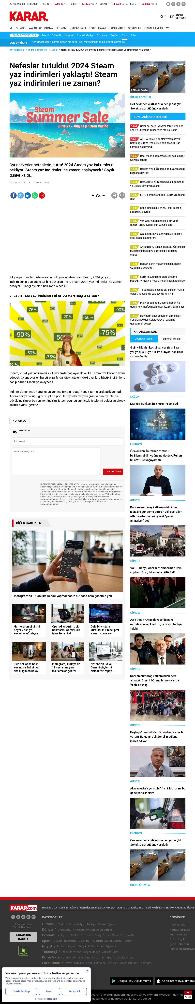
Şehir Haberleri (179, 944)
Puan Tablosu (178, 934)
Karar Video (117, 28)
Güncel (21, 28)
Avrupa (90, 930)
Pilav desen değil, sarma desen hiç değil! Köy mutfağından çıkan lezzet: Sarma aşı (78, 42)
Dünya (48, 28)
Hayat (102, 28)
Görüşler (134, 28)
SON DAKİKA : (18, 42)
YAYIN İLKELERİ (88, 907)
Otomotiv (86, 935)
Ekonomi (61, 28)
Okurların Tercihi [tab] (144, 338)
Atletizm (97, 941)
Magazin (71, 946)
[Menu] (166, 28)
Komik (100, 957)
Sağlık (83, 946)
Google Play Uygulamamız (134, 981)
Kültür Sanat (96, 946)
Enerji (97, 935)
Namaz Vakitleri (180, 930)
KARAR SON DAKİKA (23, 937)
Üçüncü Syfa (77, 924)
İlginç (109, 957)
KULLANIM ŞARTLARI (110, 907)
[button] (93, 196)
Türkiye (91, 924)
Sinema (90, 957)
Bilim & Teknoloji (24, 35)
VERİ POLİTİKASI (155, 907)
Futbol (58, 941)
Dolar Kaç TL (178, 939)
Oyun (124, 35)
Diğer (128, 941)
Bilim (133, 35)
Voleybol (84, 941)
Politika (63, 924)
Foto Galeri (51, 963)
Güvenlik (57, 35)
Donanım (102, 35)
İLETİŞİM (63, 907)
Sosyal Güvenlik (113, 935)
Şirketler (130, 935)
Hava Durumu (178, 925)
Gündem (71, 957)
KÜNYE (74, 907)
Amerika (78, 930)
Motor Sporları (113, 941)
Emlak (75, 935)
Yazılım (114, 35)
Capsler (79, 963)
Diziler (61, 946)
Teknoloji (49, 952)
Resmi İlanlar (153, 28)
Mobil (45, 35)
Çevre (102, 924)
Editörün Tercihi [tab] (171, 338)
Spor (92, 28)
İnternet (69, 35)
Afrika (108, 930)
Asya (99, 930)
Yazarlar (35, 28)
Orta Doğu (64, 930)
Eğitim (111, 924)
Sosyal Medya (85, 35)
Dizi (81, 957)
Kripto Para (78, 28)
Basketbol (70, 941)
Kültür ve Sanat (116, 963)
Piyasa (65, 935)
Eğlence (111, 946)
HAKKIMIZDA (49, 907)
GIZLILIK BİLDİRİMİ (133, 907)
